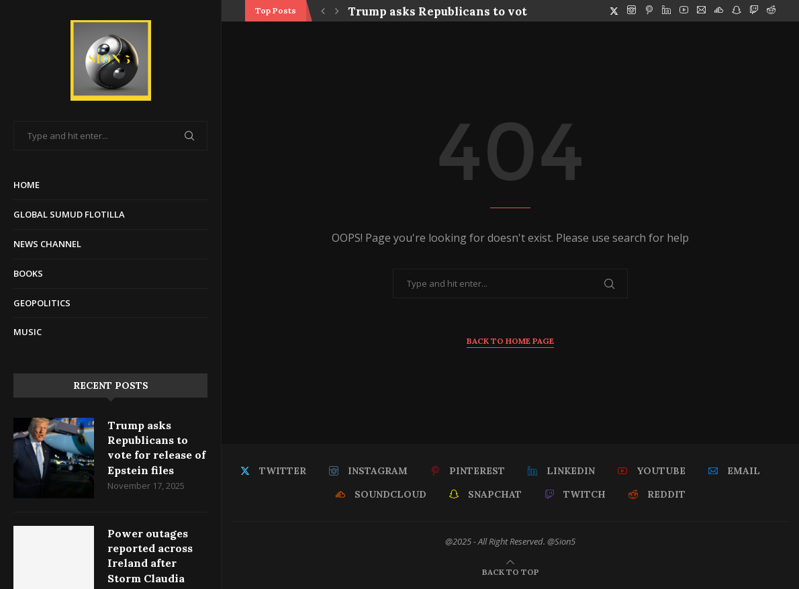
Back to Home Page (510, 341)
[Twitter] (614, 10)
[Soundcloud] (718, 10)
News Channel (47, 244)
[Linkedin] (666, 10)
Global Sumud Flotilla (69, 214)
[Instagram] (631, 10)
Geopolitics (41, 303)
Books (28, 273)
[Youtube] (683, 10)
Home (26, 185)
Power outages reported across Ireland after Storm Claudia (150, 556)
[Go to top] (510, 571)
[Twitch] (753, 10)
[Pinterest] (649, 10)
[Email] (701, 10)
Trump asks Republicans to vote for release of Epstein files (156, 447)
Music (27, 332)
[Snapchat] (736, 10)
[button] (323, 10)
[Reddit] (771, 10)
